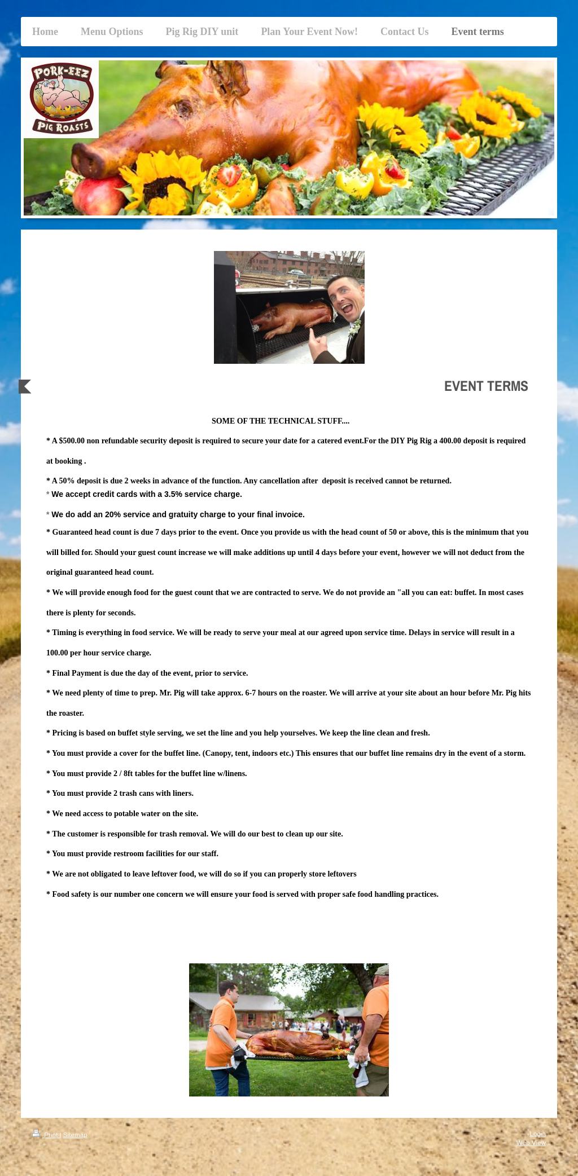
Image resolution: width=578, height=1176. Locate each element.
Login (537, 1133)
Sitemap (75, 1134)
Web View (531, 1142)
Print (46, 1134)
